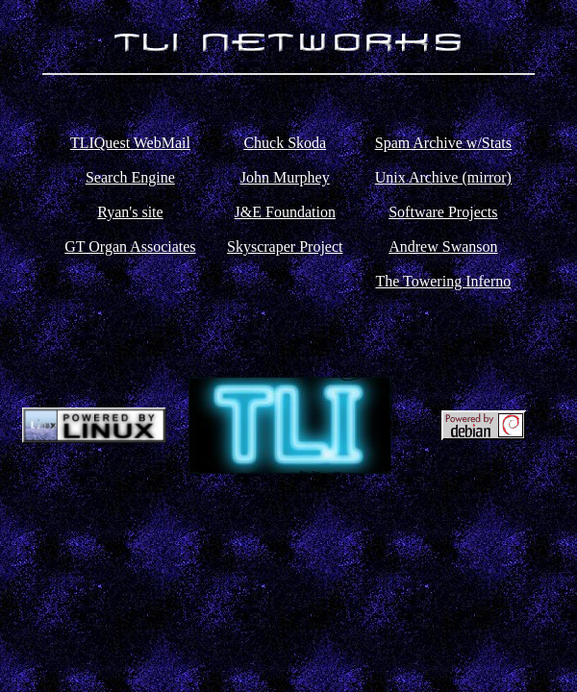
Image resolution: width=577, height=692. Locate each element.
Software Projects (443, 212)
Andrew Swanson (443, 246)
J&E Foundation (285, 212)
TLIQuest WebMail (130, 143)
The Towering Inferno (443, 281)
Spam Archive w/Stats (443, 143)
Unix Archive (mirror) (443, 177)
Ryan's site (130, 212)
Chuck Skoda (284, 143)
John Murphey (285, 177)
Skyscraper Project (284, 246)
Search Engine (130, 177)
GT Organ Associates (129, 246)
